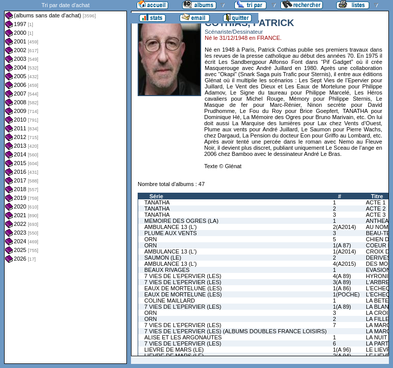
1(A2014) (344, 251)
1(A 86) (342, 288)
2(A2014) (344, 227)
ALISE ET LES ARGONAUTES (183, 337)
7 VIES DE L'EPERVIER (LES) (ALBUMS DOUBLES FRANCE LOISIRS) (235, 331)
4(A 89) (342, 276)
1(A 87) (342, 245)
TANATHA (157, 202)
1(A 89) (342, 307)
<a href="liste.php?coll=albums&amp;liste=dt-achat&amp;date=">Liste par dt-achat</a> (65, 182)
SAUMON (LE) (162, 258)
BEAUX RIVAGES (166, 270)
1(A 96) (342, 350)
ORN (150, 239)
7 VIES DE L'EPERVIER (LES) (182, 276)
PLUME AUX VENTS (170, 233)
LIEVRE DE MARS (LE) (174, 350)
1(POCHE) (346, 294)
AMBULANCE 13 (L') (170, 227)
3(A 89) (342, 282)
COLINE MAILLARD (169, 300)
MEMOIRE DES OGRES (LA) (181, 221)
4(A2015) (344, 264)
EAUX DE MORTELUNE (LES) (183, 288)
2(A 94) (342, 356)
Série (156, 196)
